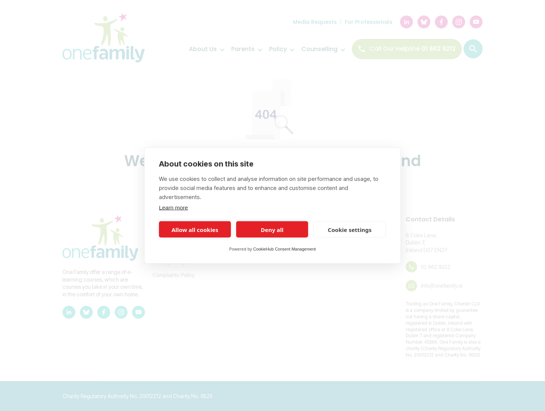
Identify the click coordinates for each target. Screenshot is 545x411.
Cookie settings (350, 229)
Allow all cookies (194, 229)
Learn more (173, 207)
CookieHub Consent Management (284, 249)
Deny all (272, 229)
